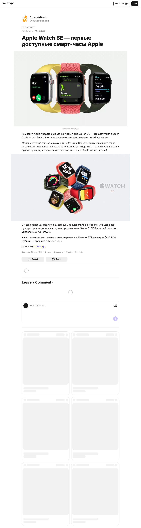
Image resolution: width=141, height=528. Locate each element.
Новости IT (28, 27)
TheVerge (39, 246)
